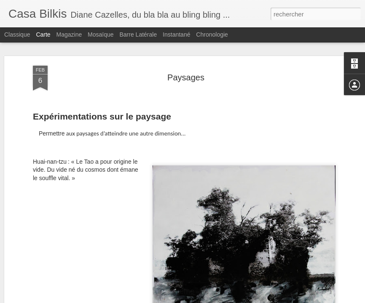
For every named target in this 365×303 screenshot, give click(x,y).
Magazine (69, 34)
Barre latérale (138, 34)
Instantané (176, 34)
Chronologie (212, 34)
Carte (43, 34)
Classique (17, 34)
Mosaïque (100, 34)
